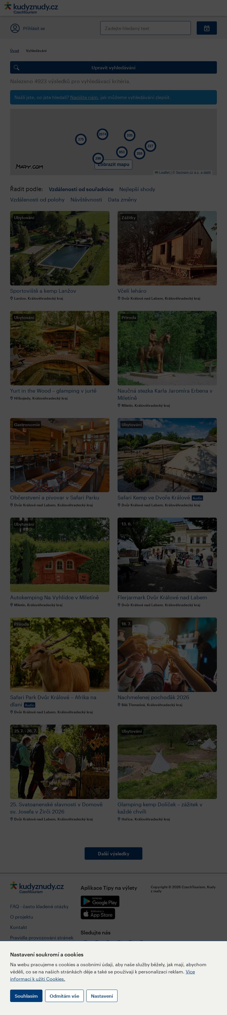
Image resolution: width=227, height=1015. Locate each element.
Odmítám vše (64, 996)
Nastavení (102, 996)
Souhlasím (26, 996)
